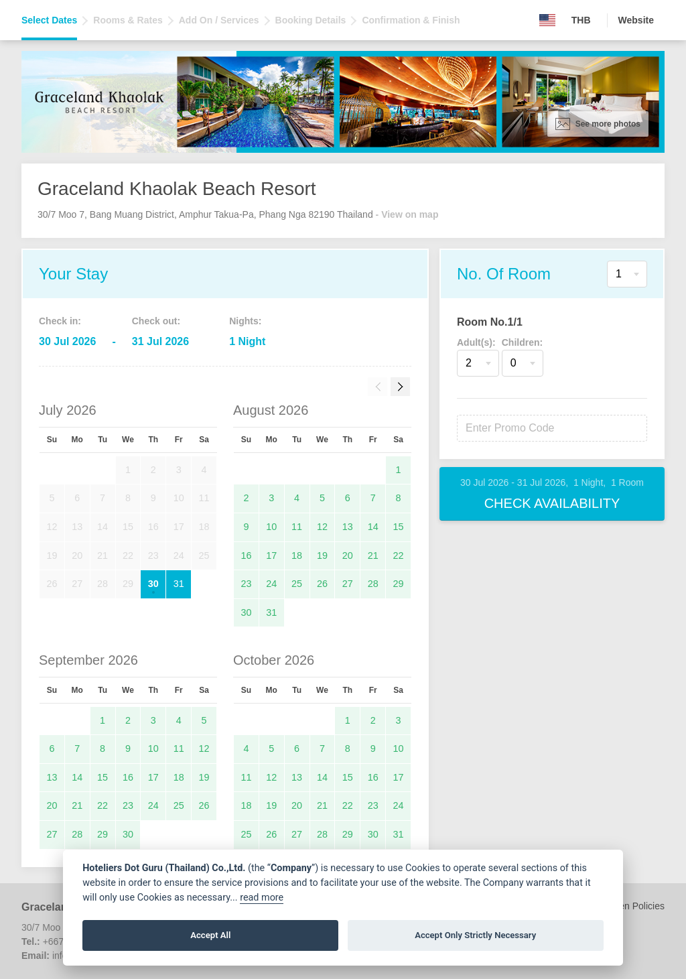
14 (373, 526)
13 (347, 526)
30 (153, 583)
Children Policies (630, 906)
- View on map (407, 214)
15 (398, 526)
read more (261, 897)
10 (271, 526)
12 (322, 526)
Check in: (60, 321)
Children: (522, 342)
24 (271, 583)
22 (398, 555)
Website (636, 20)
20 (347, 555)
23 (246, 583)
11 (296, 526)
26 (322, 583)
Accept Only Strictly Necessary (475, 935)
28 (373, 583)
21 (373, 555)
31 (179, 583)
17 (271, 555)
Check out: (156, 321)
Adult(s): (476, 342)
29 (398, 583)
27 (347, 583)
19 (322, 555)
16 (246, 555)
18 (296, 555)
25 (296, 583)
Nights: (245, 321)
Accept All (210, 935)
